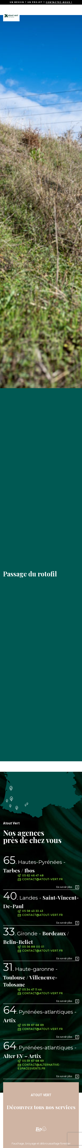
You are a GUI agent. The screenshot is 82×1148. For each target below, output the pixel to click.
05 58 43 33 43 (30, 911)
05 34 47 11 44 (30, 989)
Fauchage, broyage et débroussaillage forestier (41, 1143)
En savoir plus (64, 887)
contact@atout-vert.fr (40, 879)
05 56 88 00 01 (31, 946)
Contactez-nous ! (59, 2)
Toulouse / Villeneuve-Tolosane (30, 976)
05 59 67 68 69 (31, 1025)
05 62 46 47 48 (31, 875)
